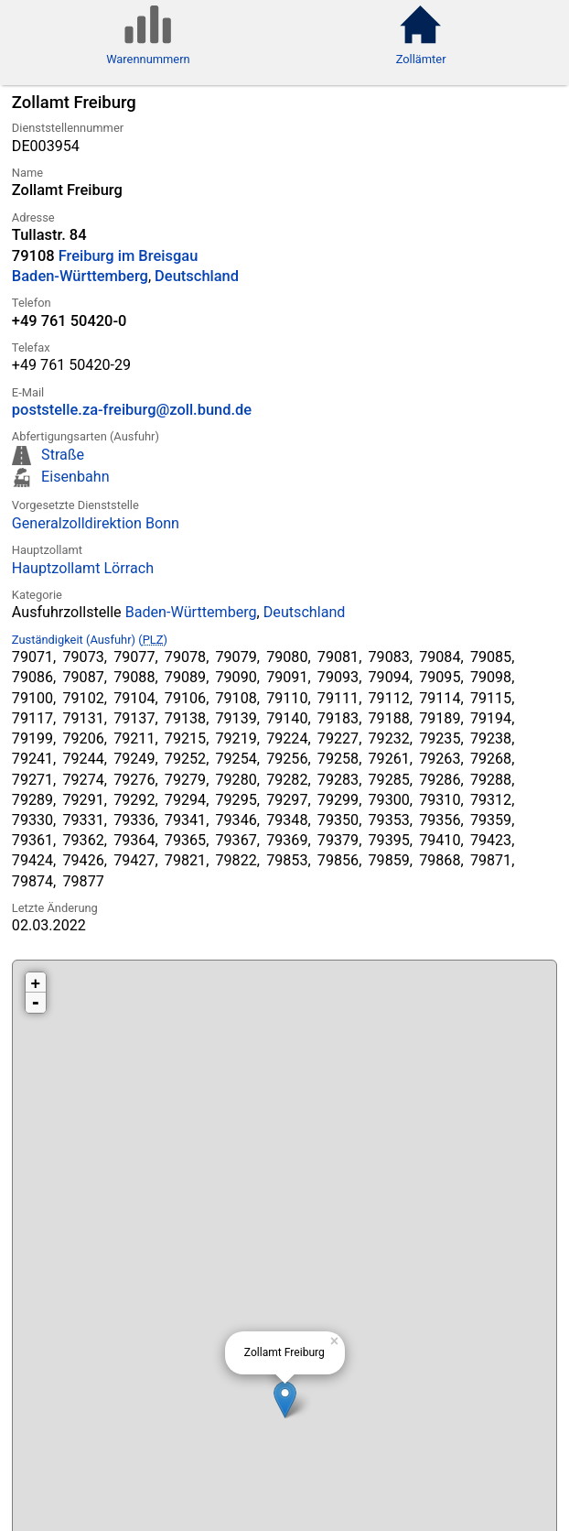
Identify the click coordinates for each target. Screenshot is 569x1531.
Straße (62, 454)
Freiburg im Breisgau (129, 256)
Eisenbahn (75, 476)
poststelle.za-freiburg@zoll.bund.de (132, 409)
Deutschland (197, 276)
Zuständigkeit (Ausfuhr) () (89, 639)
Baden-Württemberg (80, 276)
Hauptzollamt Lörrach (83, 568)
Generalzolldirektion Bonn (95, 523)
